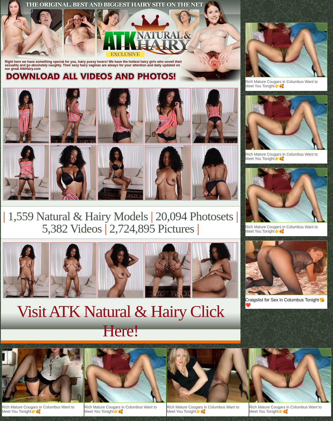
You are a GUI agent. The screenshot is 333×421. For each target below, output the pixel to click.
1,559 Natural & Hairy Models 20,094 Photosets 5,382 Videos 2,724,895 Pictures (120, 222)
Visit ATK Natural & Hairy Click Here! (120, 321)
